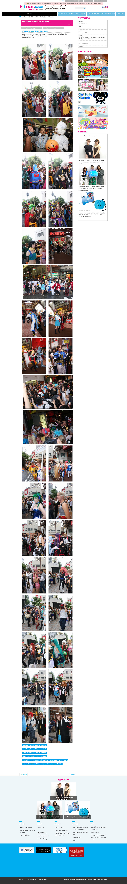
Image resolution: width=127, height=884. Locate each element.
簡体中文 (75, 0)
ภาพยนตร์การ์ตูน (38, 28)
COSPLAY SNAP (32, 16)
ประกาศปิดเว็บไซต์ (83, 23)
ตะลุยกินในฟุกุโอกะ (56, 14)
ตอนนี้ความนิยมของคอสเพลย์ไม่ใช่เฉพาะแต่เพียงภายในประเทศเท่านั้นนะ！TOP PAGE (42, 764)
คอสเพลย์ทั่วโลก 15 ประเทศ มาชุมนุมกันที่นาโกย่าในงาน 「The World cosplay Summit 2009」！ (45, 760)
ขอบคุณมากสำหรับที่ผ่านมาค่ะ (85, 28)
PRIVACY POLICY (32, 879)
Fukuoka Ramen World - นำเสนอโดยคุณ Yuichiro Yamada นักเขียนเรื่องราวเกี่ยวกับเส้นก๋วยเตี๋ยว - (92, 38)
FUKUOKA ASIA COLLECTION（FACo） (27, 831)
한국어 (71, 0)
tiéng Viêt (96, 0)
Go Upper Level (24, 774)
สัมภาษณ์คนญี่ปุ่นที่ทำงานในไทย (80, 833)
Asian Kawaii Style (25, 835)
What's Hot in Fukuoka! (40, 14)
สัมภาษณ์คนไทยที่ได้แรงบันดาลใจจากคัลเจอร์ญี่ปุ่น (80, 828)
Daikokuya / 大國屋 (83, 32)
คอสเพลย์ (45, 28)
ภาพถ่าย (26, 16)
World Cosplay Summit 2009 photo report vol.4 (34, 752)
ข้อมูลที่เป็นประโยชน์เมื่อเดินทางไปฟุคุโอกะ (98, 828)
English (85, 0)
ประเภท (25, 14)
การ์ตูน (33, 28)
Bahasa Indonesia (103, 0)
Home (22, 16)
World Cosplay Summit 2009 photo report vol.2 (34, 749)
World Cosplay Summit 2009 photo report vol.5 (34, 756)
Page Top (73, 774)
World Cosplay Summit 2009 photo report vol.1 (34, 745)
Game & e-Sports (51, 28)
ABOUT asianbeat (43, 879)
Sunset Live (41, 827)
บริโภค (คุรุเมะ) (95, 832)
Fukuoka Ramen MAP (43, 836)
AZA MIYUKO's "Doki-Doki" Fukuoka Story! (63, 834)
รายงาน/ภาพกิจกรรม (59, 28)
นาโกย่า (29, 28)
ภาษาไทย (91, 0)
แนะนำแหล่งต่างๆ (42, 839)
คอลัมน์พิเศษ (102, 14)
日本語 (67, 0)
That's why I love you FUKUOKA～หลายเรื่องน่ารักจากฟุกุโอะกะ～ (98, 837)
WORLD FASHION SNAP (26, 827)
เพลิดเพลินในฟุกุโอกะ (71, 14)
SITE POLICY (22, 879)
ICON (74, 840)
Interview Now (77, 837)
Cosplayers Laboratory (62, 830)
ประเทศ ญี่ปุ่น (23, 28)
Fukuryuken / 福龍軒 (83, 43)
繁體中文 (81, 0)
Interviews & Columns (87, 14)
